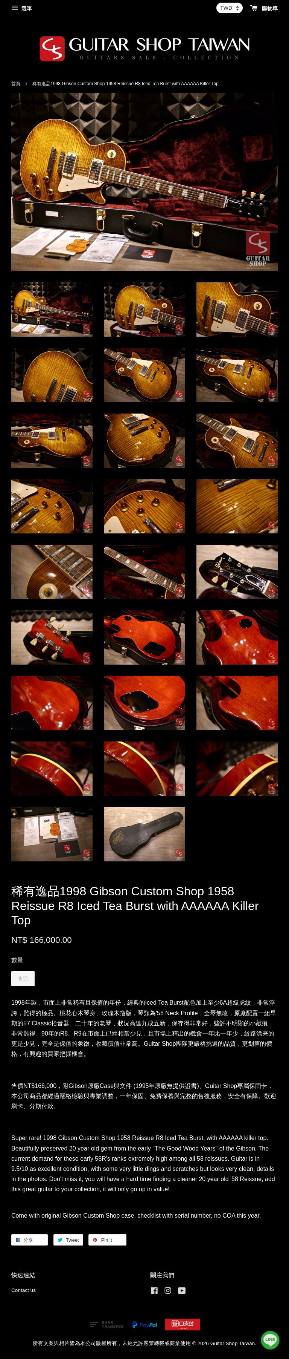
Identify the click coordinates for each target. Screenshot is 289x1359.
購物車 (264, 8)
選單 (21, 8)
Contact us (23, 1290)
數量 (17, 960)
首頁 (15, 83)
